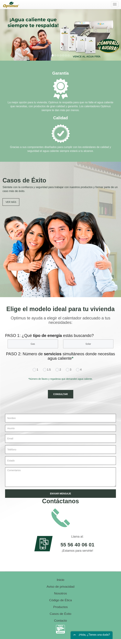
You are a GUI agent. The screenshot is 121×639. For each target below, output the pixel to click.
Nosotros (60, 593)
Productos (60, 607)
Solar (88, 344)
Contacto (60, 620)
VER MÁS (11, 202)
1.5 (48, 369)
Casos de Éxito (60, 614)
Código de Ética (60, 600)
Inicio (60, 580)
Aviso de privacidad (60, 586)
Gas (33, 344)
